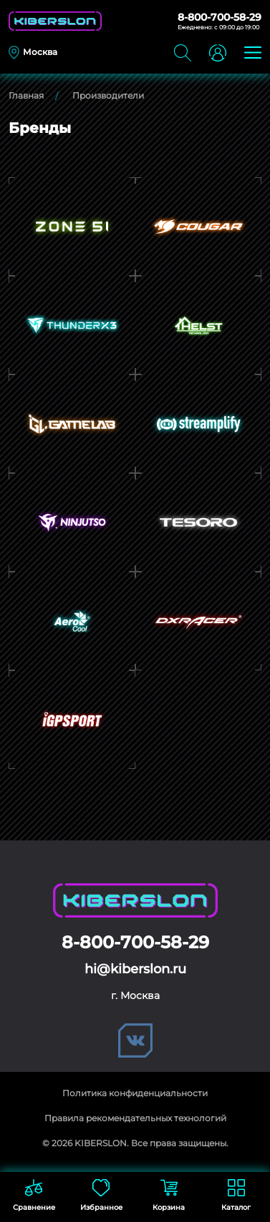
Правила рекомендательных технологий (135, 1118)
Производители (108, 95)
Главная (26, 95)
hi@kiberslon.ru (135, 969)
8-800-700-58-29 (219, 17)
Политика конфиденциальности (135, 1093)
